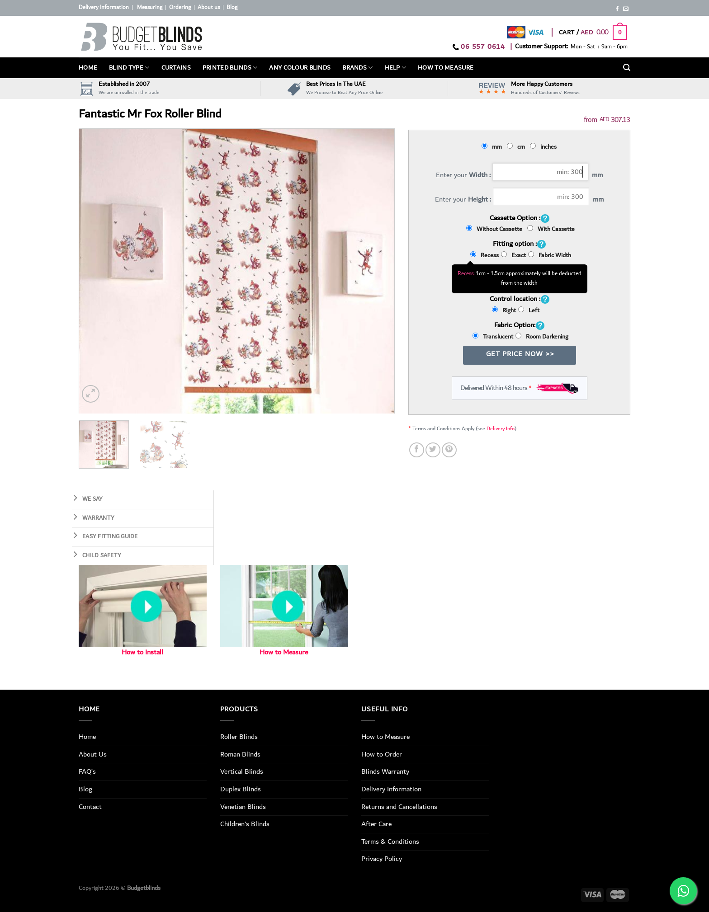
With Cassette (551, 229)
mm (493, 147)
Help (395, 68)
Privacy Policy (381, 859)
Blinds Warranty (385, 771)
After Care (376, 824)
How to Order (381, 754)
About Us (93, 754)
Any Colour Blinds (300, 68)
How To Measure (445, 68)
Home (88, 68)
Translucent (493, 337)
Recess (484, 255)
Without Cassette (495, 229)
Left (528, 310)
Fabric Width (549, 255)
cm (517, 147)
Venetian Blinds (243, 807)
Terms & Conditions (390, 841)
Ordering (180, 7)
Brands (357, 68)
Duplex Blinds (240, 789)
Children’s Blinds (244, 824)
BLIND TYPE (129, 68)
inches (544, 147)
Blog (232, 7)
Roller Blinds (239, 737)
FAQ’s (87, 771)
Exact (513, 255)
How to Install (142, 652)
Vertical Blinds (241, 771)
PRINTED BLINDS (230, 68)
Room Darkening (541, 337)
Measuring (149, 7)
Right (504, 310)
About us (209, 7)
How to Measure (284, 652)
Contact (90, 807)
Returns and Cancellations (399, 807)
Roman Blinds (240, 754)
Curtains (176, 68)
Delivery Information (104, 7)
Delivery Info (501, 428)
